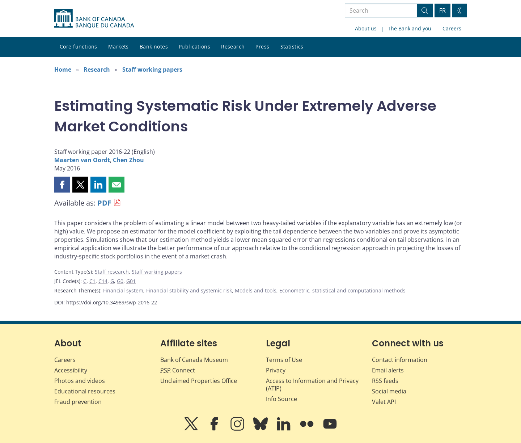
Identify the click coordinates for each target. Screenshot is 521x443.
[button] (62, 185)
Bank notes (154, 46)
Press (262, 46)
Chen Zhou (128, 160)
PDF (104, 203)
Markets (118, 46)
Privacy (275, 370)
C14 (102, 281)
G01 (131, 281)
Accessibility (70, 370)
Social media (389, 391)
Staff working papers (152, 69)
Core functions (78, 46)
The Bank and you (409, 28)
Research (233, 46)
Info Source (281, 399)
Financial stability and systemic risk (189, 290)
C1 (92, 281)
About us (366, 28)
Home (62, 69)
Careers (451, 28)
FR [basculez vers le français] (442, 10)
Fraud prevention (78, 402)
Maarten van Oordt (82, 160)
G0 (120, 281)
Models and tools (255, 290)
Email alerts (388, 370)
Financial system (123, 290)
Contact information (399, 360)
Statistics (292, 46)
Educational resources (84, 391)
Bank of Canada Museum (194, 360)
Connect (177, 370)
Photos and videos (79, 381)
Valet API (384, 402)
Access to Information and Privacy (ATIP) (312, 384)
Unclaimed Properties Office (198, 381)
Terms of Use (284, 360)
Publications (194, 46)
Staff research (112, 271)
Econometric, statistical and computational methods (342, 290)
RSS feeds (385, 381)
